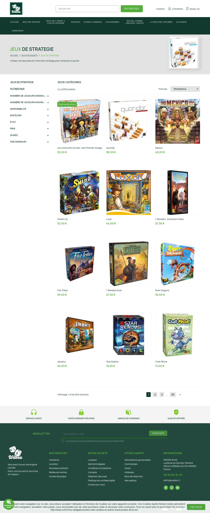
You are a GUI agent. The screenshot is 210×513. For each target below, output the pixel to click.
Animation (54, 459)
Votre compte (134, 453)
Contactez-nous (96, 484)
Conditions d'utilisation (99, 468)
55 (173, 394)
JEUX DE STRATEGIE (22, 82)
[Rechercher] (87, 8)
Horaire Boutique (57, 476)
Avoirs (128, 468)
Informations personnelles (138, 459)
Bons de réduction (134, 476)
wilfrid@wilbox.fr (171, 480)
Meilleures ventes (58, 472)
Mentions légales (96, 464)
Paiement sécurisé (97, 476)
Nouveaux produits (58, 468)
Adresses (129, 472)
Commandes (131, 464)
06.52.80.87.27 (172, 474)
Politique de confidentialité (101, 480)
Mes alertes (130, 480)
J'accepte (196, 507)
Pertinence (186, 89)
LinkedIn (177, 487)
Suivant (180, 394)
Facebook (165, 487)
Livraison (92, 459)
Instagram (171, 487)
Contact (158, 8)
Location (53, 464)
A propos (92, 472)
